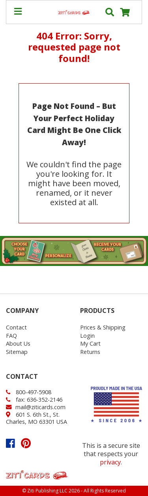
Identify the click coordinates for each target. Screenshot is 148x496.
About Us (18, 343)
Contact (16, 327)
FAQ (11, 335)
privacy (110, 462)
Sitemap (17, 352)
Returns (90, 352)
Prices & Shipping (103, 327)
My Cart (90, 343)
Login (87, 335)
